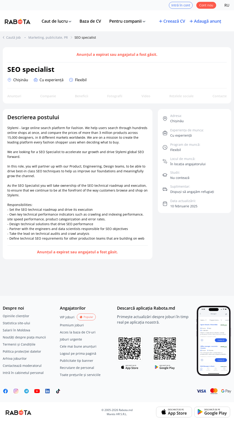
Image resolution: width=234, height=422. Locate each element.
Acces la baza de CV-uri (78, 332)
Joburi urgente (71, 339)
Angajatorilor (73, 308)
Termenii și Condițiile (19, 344)
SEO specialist (85, 37)
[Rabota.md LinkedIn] (47, 391)
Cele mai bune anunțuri (78, 346)
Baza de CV (90, 21)
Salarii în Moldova (16, 330)
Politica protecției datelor (22, 351)
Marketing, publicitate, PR (48, 37)
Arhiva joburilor (15, 358)
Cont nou (206, 5)
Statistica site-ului (16, 323)
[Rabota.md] (17, 21)
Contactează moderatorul (22, 365)
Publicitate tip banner (76, 360)
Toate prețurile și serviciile (80, 375)
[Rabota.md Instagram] (16, 391)
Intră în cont (180, 5)
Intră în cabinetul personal (23, 373)
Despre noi (13, 308)
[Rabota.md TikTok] (58, 391)
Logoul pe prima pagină (78, 353)
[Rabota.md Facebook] (5, 391)
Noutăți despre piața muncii (24, 337)
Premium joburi (72, 325)
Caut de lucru (55, 21)
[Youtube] (37, 391)
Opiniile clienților (16, 316)
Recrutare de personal (77, 367)
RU (226, 5)
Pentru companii (125, 21)
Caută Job (14, 37)
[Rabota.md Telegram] (26, 391)
